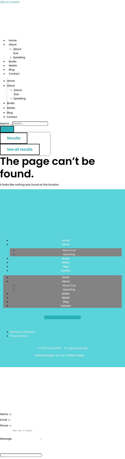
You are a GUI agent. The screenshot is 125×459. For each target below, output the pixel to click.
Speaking (19, 57)
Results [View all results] (13, 138)
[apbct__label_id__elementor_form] (21, 457)
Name (4, 414)
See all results (20, 149)
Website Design (45, 355)
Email (4, 420)
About (13, 44)
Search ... (5, 123)
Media (11, 108)
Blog (65, 266)
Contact (14, 74)
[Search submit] (7, 129)
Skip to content (9, 2)
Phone (4, 425)
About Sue (17, 51)
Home (11, 81)
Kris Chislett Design (72, 355)
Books (11, 103)
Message (6, 441)
